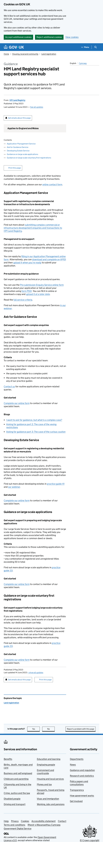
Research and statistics (82, 775)
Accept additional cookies (18, 37)
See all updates (36, 107)
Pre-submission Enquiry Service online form (42, 284)
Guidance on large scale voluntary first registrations (29, 158)
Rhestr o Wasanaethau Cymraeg (44, 824)
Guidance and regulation (82, 770)
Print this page (14, 168)
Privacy (15, 821)
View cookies (72, 37)
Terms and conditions (14, 824)
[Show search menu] (95, 47)
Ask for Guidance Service (17, 147)
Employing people (46, 764)
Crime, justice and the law (17, 793)
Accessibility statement (44, 821)
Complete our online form (17, 403)
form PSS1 (27, 291)
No (51, 729)
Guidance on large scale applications (22, 154)
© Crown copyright (89, 840)
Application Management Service (21, 144)
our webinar (14, 486)
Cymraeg (83, 63)
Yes (36, 729)
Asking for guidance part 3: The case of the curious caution (36, 431)
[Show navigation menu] (85, 47)
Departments (76, 759)
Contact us (9, 386)
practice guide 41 (56, 483)
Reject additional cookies (49, 37)
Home (6, 54)
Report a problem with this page (80, 729)
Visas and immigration (48, 798)
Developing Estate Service (18, 150)
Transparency (77, 790)
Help (6, 821)
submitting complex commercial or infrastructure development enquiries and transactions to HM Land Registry (33, 227)
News (73, 764)
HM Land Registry (17, 100)
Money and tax (44, 784)
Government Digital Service (17, 828)
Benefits (8, 759)
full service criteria (22, 299)
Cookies (25, 821)
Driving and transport (14, 804)
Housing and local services (50, 778)
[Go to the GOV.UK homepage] (14, 47)
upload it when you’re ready (27, 262)
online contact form (52, 184)
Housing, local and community (25, 54)
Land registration (48, 54)
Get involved (76, 801)
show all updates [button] (35, 672)
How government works (82, 795)
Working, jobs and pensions (51, 804)
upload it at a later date (38, 294)
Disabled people (12, 798)
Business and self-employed (18, 773)
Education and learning (48, 759)
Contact (62, 821)
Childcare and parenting (16, 778)
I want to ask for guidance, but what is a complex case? (34, 420)
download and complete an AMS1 (49, 259)
